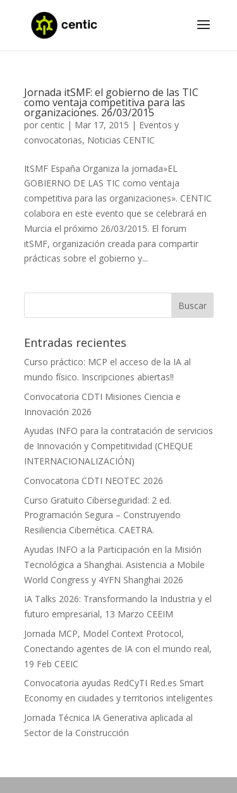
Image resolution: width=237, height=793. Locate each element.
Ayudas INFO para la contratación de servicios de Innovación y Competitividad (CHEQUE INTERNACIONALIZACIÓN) (118, 446)
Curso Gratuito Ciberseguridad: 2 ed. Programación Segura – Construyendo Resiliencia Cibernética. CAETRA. (102, 515)
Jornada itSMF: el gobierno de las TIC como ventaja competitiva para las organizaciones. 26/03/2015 (111, 102)
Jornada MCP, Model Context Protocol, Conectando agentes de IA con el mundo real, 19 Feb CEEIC (118, 648)
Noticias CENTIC (121, 140)
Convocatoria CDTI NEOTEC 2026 (93, 481)
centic (52, 125)
